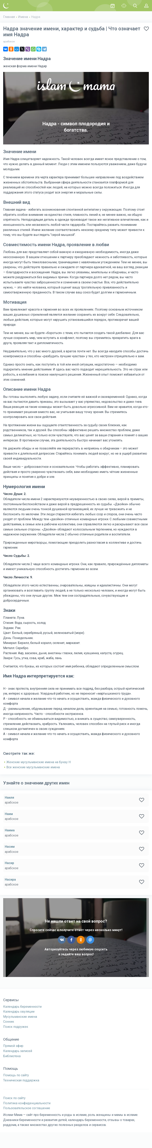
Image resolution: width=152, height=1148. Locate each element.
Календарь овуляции (18, 1011)
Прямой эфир (13, 1046)
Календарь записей (17, 1051)
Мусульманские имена (20, 1017)
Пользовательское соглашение (26, 1108)
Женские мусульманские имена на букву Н (38, 762)
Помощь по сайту (16, 1075)
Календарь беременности (22, 1006)
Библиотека (12, 1056)
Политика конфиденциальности (26, 1103)
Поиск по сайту (14, 1098)
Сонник (8, 1021)
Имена (23, 17)
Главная (9, 17)
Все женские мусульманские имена (33, 767)
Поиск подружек (15, 1027)
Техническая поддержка (21, 1080)
